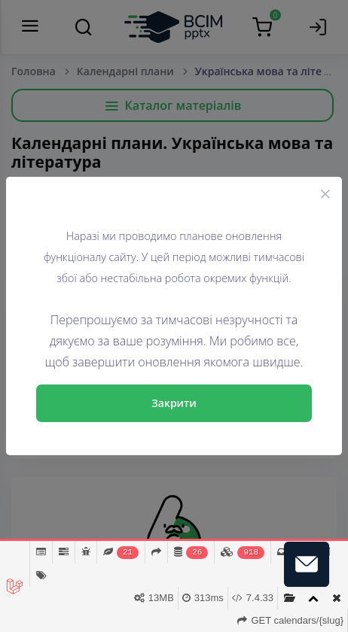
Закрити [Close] (174, 403)
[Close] (325, 193)
